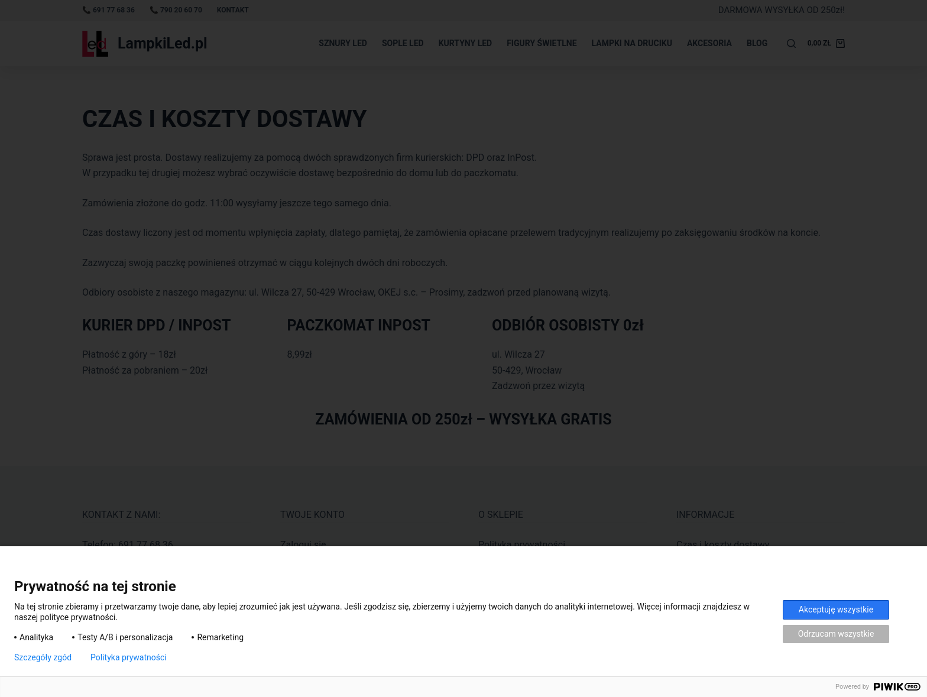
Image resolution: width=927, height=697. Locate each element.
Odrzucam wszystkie (836, 633)
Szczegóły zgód (43, 657)
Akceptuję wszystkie (836, 609)
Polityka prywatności (128, 657)
